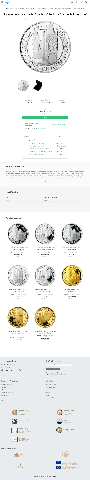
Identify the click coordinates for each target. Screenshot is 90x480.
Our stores (4, 395)
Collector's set (23, 8)
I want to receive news (53, 369)
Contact (3, 387)
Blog (2, 400)
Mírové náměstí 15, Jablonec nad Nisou (40, 151)
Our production (51, 387)
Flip (27, 19)
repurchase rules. (41, 128)
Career (48, 392)
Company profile (51, 384)
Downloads (49, 398)
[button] (20, 46)
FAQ (2, 390)
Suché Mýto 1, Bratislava (36, 154)
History (32, 8)
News (48, 395)
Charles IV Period (41, 8)
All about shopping (7, 384)
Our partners (50, 390)
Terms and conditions (8, 392)
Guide (3, 398)
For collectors (13, 8)
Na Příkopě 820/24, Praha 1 (37, 143)
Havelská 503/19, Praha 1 (36, 146)
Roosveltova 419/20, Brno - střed (39, 149)
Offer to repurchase (58, 124)
